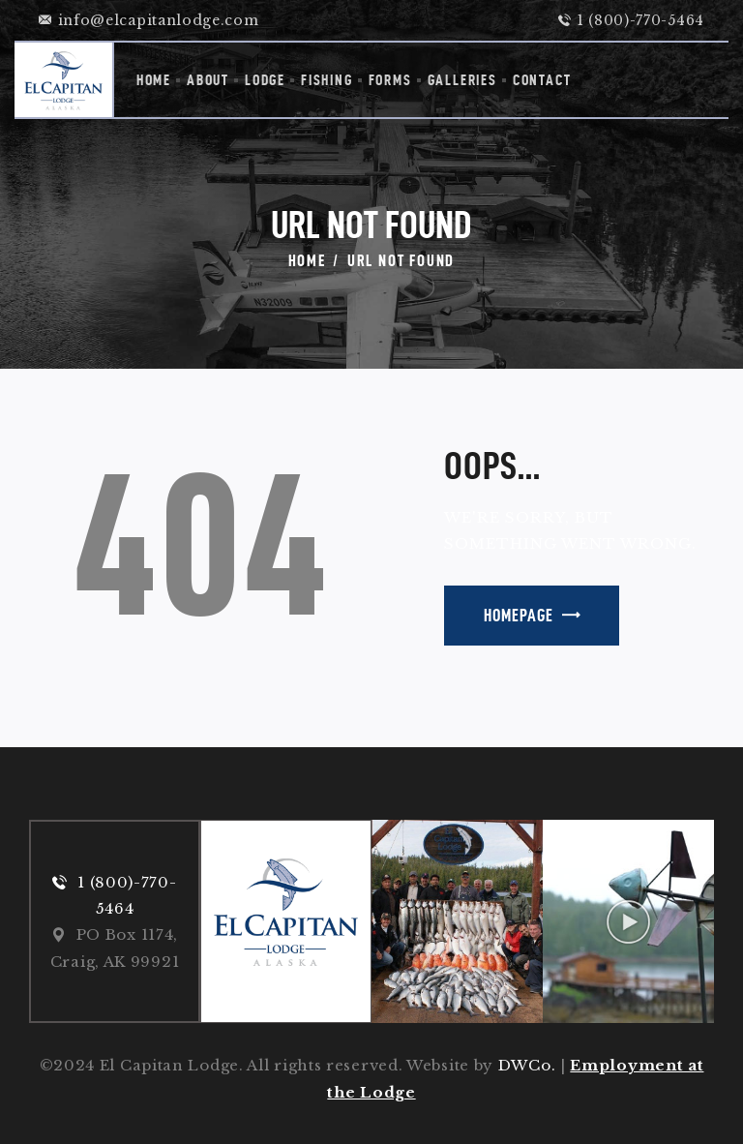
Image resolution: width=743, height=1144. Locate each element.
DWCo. (527, 1065)
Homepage (518, 615)
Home (307, 260)
